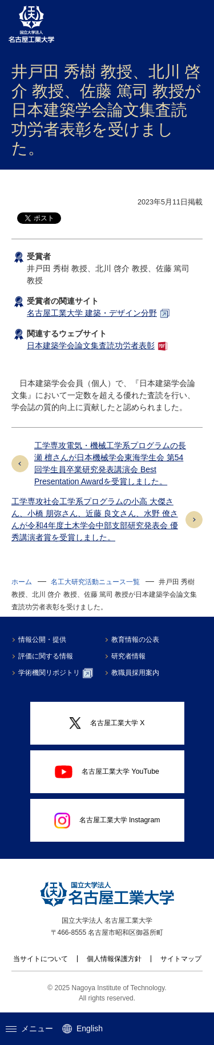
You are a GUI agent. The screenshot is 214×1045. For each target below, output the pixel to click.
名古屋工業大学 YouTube (107, 771)
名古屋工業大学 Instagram (107, 821)
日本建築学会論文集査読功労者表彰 (91, 345)
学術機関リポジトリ (55, 673)
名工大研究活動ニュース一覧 (95, 582)
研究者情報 (128, 656)
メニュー (29, 1028)
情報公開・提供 (42, 640)
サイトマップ (180, 959)
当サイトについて (40, 959)
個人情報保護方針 (114, 959)
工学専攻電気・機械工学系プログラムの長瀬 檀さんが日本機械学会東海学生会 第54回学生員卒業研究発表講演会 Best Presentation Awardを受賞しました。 (110, 463)
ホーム (21, 582)
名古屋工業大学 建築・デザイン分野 (92, 312)
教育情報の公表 (135, 640)
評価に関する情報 (45, 656)
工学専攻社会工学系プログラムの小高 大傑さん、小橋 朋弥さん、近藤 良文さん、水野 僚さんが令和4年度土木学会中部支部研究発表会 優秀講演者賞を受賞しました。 (94, 519)
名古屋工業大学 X (106, 723)
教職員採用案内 (135, 673)
